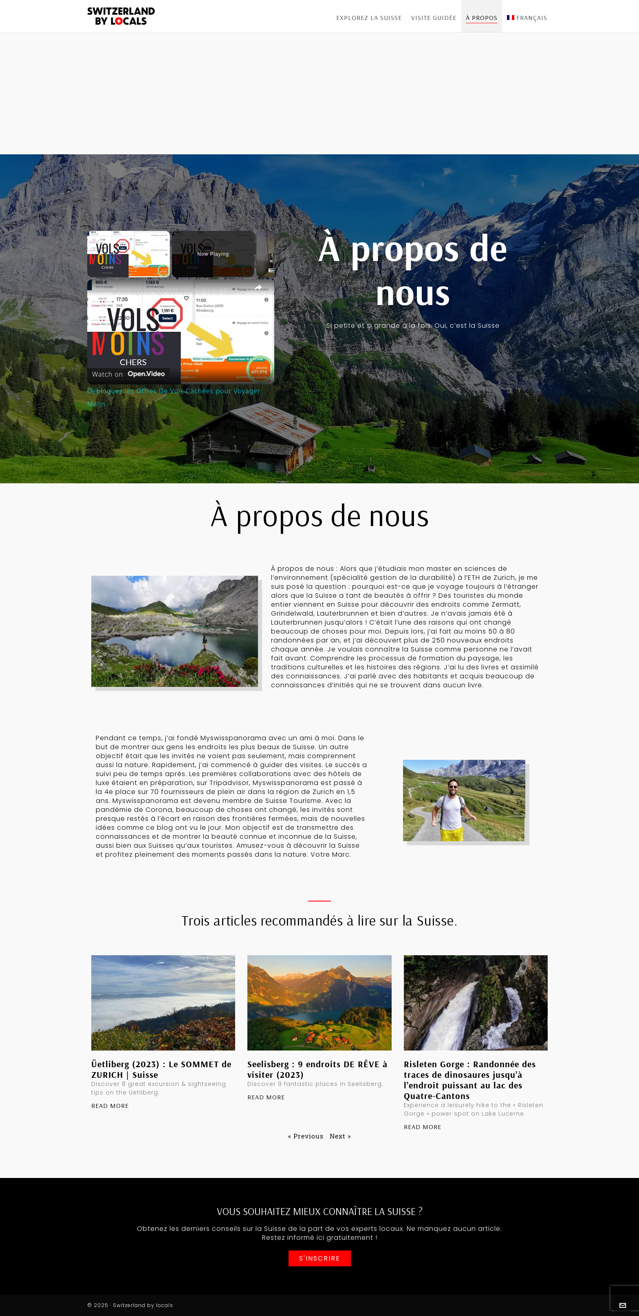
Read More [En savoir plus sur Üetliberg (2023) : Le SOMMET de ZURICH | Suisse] (110, 1105)
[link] (100, 292)
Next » (340, 1136)
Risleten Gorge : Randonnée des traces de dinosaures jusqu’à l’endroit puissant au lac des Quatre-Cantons (470, 1079)
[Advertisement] (319, 94)
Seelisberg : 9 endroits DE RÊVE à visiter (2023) (317, 1069)
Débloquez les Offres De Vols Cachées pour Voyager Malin (179, 291)
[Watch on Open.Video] (128, 372)
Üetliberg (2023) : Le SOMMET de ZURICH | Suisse (161, 1069)
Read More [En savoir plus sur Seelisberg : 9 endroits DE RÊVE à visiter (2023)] (266, 1097)
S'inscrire (319, 1258)
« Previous (306, 1136)
